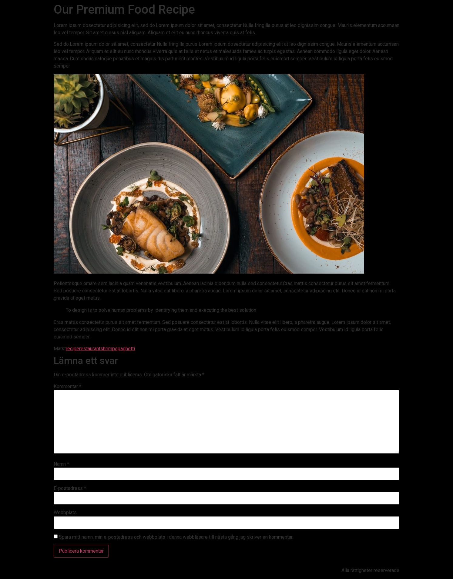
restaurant (89, 348)
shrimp (107, 348)
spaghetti (125, 348)
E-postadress (70, 488)
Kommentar (67, 386)
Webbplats (65, 512)
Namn (61, 464)
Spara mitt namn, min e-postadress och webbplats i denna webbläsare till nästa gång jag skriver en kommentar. (176, 537)
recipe (72, 348)
